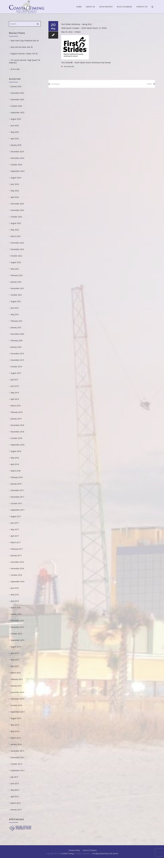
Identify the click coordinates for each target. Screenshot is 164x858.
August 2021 (16, 301)
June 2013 (15, 783)
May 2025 (15, 132)
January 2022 (16, 282)
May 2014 (15, 725)
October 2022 (16, 256)
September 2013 (17, 770)
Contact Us (141, 7)
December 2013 (17, 751)
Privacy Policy (74, 850)
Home (79, 7)
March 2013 (15, 803)
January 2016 (16, 614)
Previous (55, 84)
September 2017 (17, 510)
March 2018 (15, 471)
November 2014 (17, 699)
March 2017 (15, 542)
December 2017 (17, 490)
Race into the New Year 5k (22, 47)
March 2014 (15, 738)
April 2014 (15, 731)
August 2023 (16, 223)
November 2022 (17, 249)
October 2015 (16, 633)
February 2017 (17, 549)
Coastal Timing (67, 853)
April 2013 (15, 796)
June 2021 (15, 308)
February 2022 (17, 275)
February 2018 (17, 477)
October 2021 (16, 295)
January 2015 (16, 686)
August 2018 (16, 451)
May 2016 (15, 594)
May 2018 (15, 458)
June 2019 (15, 386)
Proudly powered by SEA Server (105, 853)
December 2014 (17, 692)
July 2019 (14, 379)
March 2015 (15, 673)
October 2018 (16, 438)
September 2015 (17, 640)
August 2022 (16, 262)
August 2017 (16, 516)
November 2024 (17, 158)
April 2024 (15, 197)
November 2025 (17, 99)
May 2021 (15, 314)
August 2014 (16, 718)
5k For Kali (15, 69)
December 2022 (17, 243)
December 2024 (17, 151)
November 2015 (17, 627)
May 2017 (15, 529)
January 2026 (16, 86)
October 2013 (16, 764)
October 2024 (16, 164)
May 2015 (15, 659)
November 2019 (17, 360)
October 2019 (16, 366)
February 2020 (17, 340)
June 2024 (15, 184)
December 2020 (17, 334)
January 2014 (16, 744)
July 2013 (14, 777)
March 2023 (15, 236)
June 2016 (15, 588)
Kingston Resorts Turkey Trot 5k (24, 53)
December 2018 (17, 425)
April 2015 (15, 666)
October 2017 (16, 503)
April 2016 (15, 601)
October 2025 (16, 106)
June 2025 (15, 125)
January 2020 (16, 347)
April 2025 (15, 138)
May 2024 (15, 190)
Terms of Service (90, 850)
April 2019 (15, 399)
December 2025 (17, 93)
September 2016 (17, 581)
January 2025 (16, 145)
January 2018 (16, 484)
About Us (90, 7)
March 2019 (15, 405)
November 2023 (17, 210)
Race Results (106, 7)
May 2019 (15, 392)
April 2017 (15, 536)
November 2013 (17, 757)
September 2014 (17, 712)
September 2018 (17, 444)
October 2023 (16, 216)
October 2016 (16, 575)
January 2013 (16, 809)
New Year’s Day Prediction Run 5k (25, 40)
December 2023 (17, 203)
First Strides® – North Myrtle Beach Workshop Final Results (86, 62)
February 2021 (17, 321)
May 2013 (15, 790)
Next (149, 84)
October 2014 (16, 705)
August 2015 (16, 646)
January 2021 (16, 327)
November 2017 (17, 497)
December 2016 (17, 562)
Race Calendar (124, 7)
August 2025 (16, 119)
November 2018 (17, 431)
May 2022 (15, 269)
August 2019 (16, 373)
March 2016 (15, 607)
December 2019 (17, 353)
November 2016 (17, 568)
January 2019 (16, 418)
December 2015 (17, 620)
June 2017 (15, 523)
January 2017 (16, 555)
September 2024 (17, 171)
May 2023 (15, 230)
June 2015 (15, 653)
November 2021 (17, 288)
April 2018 (15, 464)
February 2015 (17, 679)
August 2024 (16, 177)
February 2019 (17, 412)
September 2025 (17, 112)
